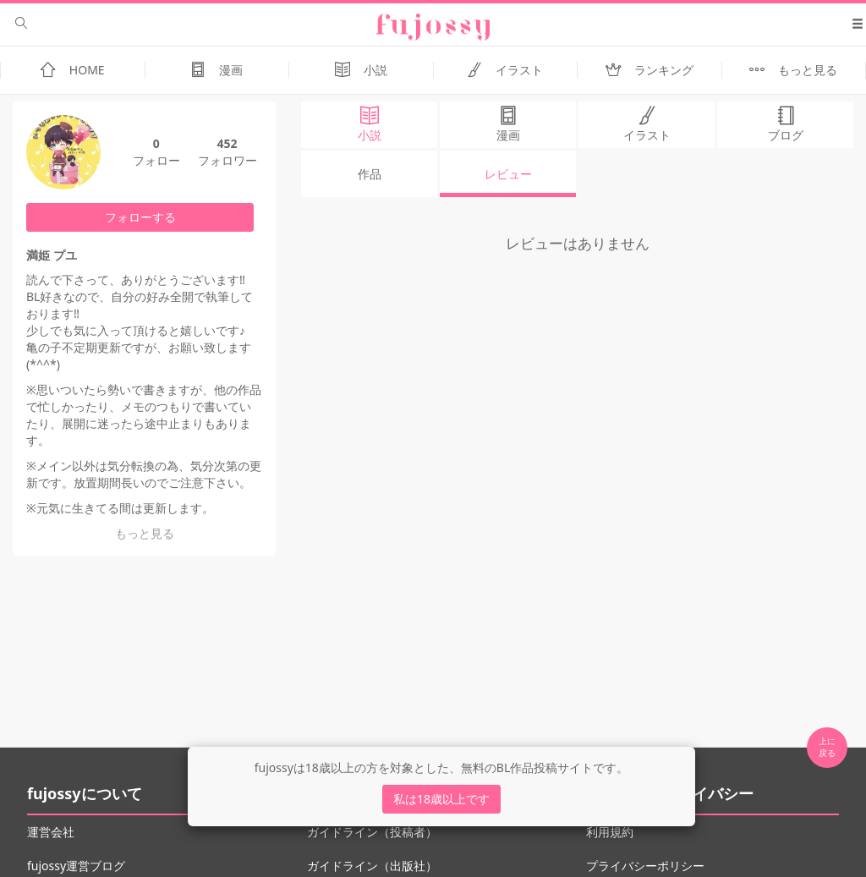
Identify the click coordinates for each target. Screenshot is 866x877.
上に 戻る (827, 747)
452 (226, 143)
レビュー (508, 174)
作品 (369, 174)
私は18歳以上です (441, 799)
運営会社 (50, 832)
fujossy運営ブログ (76, 866)
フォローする (140, 217)
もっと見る (144, 533)
